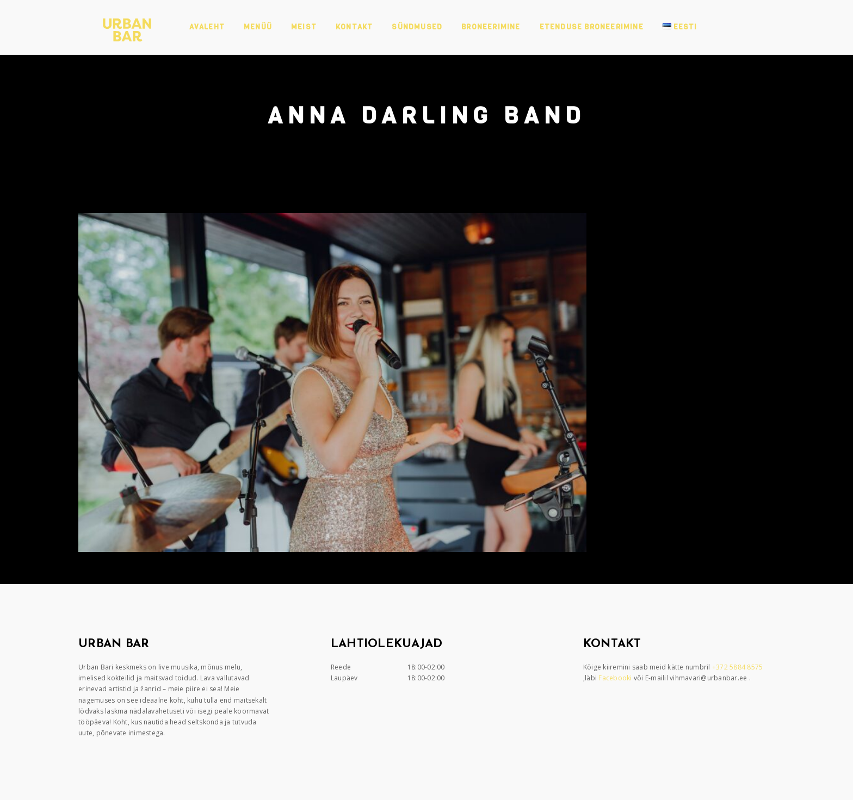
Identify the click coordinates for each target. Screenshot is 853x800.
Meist (304, 27)
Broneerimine (490, 27)
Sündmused (417, 27)
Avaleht (207, 27)
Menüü (258, 27)
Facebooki (616, 678)
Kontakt (354, 27)
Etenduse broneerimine (592, 27)
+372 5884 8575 (738, 667)
